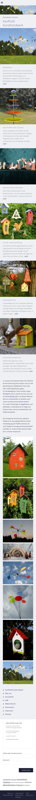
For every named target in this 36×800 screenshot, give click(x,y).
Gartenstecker (24, 402)
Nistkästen (28, 782)
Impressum (9, 711)
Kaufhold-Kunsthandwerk (14, 690)
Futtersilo (19, 785)
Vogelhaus (6, 782)
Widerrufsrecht (10, 704)
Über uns (8, 693)
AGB (6, 700)
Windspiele (6, 394)
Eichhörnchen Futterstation (17, 782)
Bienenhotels (26, 785)
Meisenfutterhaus (9, 785)
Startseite (15, 17)
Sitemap (8, 714)
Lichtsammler (13, 399)
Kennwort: (6, 760)
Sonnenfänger (10, 396)
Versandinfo (9, 697)
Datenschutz (9, 707)
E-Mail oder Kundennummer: (12, 753)
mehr (5, 84)
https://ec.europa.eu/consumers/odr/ (20, 426)
